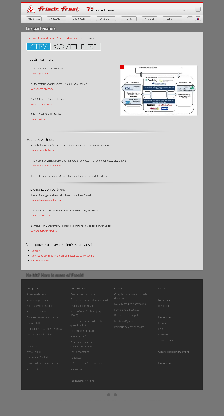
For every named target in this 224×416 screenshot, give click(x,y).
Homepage (31, 38)
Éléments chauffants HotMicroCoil (89, 300)
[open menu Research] (114, 18)
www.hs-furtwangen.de (43, 230)
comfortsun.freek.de (38, 357)
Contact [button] (170, 18)
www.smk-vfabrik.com (42, 104)
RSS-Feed (163, 305)
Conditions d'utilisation (39, 334)
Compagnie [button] (54, 18)
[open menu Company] (64, 18)
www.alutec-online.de (42, 88)
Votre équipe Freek (37, 300)
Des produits (78, 288)
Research (42, 38)
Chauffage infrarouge (81, 305)
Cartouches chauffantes (83, 294)
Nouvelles (164, 300)
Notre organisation (37, 311)
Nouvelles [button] (149, 18)
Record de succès (40, 260)
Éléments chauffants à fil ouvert (87, 363)
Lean (160, 328)
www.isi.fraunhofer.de (42, 150)
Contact (119, 288)
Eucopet (162, 323)
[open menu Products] (89, 18)
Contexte (35, 250)
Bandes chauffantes (81, 336)
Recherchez (165, 363)
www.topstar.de (39, 73)
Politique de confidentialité (129, 327)
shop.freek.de (34, 369)
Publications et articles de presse (45, 328)
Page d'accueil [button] (34, 18)
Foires (161, 288)
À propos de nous (36, 294)
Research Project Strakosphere (62, 38)
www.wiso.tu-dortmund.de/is (46, 165)
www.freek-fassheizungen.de (42, 363)
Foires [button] (129, 18)
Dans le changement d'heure (42, 317)
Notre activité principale (40, 305)
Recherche (164, 317)
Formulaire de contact (126, 309)
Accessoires (77, 369)
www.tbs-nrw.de (39, 215)
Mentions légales (183, 10)
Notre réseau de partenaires (130, 304)
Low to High (164, 334)
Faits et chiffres (35, 323)
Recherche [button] (104, 18)
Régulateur (76, 357)
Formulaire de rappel (126, 315)
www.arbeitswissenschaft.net (46, 200)
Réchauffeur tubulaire (82, 331)
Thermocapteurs (79, 352)
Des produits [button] (79, 18)
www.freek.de (38, 119)
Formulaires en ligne (82, 380)
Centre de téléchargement (173, 352)
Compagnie (33, 288)
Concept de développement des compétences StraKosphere (62, 255)
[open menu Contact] (180, 18)
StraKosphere (165, 340)
